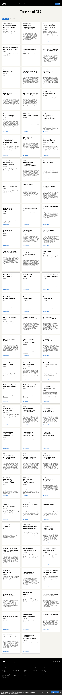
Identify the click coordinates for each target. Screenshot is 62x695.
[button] (54, 1)
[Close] (60, 692)
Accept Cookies (55, 692)
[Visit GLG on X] (55, 661)
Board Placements (5, 675)
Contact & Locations (45, 671)
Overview (3, 670)
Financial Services (16, 670)
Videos (25, 675)
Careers (43, 674)
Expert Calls (4, 671)
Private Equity (15, 671)
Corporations (15, 675)
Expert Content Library (6, 674)
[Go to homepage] (4, 4)
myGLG (3, 676)
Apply (35, 671)
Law (13, 674)
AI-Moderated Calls (5, 672)
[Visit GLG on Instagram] (57, 661)
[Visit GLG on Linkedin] (53, 661)
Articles (25, 671)
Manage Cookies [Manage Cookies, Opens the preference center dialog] (45, 692)
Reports (25, 674)
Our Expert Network (5, 677)
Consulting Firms (16, 672)
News (43, 672)
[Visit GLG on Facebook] (59, 661)
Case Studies (26, 672)
